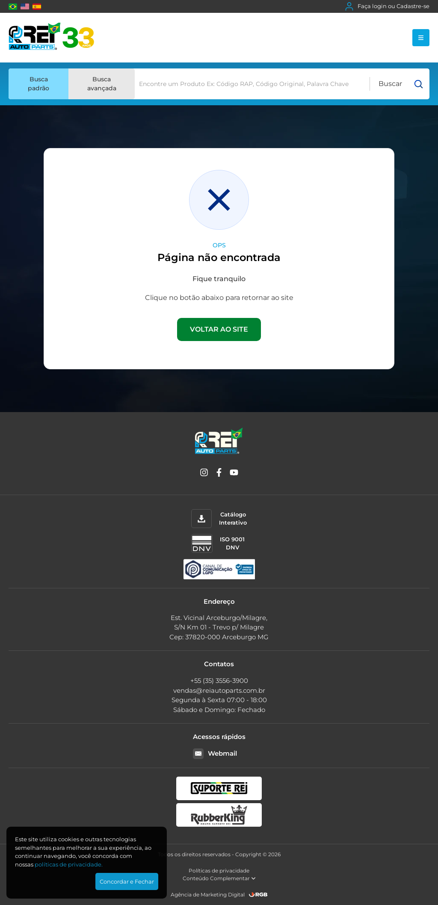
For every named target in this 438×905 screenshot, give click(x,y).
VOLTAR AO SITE (219, 329)
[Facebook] (219, 474)
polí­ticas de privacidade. (69, 864)
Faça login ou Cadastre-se (387, 6)
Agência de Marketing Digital (208, 894)
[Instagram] (204, 474)
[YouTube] (234, 474)
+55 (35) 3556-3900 (219, 681)
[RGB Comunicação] (258, 894)
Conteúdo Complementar (219, 878)
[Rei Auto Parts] (51, 38)
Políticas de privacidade (219, 870)
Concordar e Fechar (127, 881)
